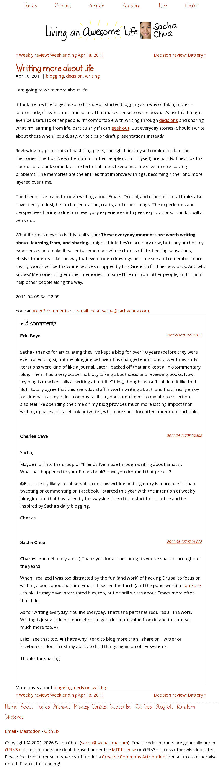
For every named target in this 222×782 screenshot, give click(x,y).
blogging (55, 76)
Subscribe (120, 707)
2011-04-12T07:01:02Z (184, 541)
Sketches (14, 717)
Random (131, 5)
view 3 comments (51, 311)
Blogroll (164, 707)
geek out (120, 128)
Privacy (81, 707)
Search (96, 5)
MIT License (124, 749)
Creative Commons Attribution (133, 757)
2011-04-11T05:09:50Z (184, 435)
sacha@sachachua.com (104, 743)
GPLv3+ (13, 749)
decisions (168, 120)
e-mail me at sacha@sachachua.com (112, 311)
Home (11, 707)
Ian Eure (192, 585)
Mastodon (30, 731)
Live (163, 5)
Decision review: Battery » (180, 55)
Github (51, 731)
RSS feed (143, 707)
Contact (63, 5)
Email (10, 731)
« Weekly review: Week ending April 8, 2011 (60, 55)
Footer (192, 5)
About (27, 707)
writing (92, 76)
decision (74, 76)
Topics (30, 5)
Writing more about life (54, 68)
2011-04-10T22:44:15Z (184, 335)
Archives (61, 707)
